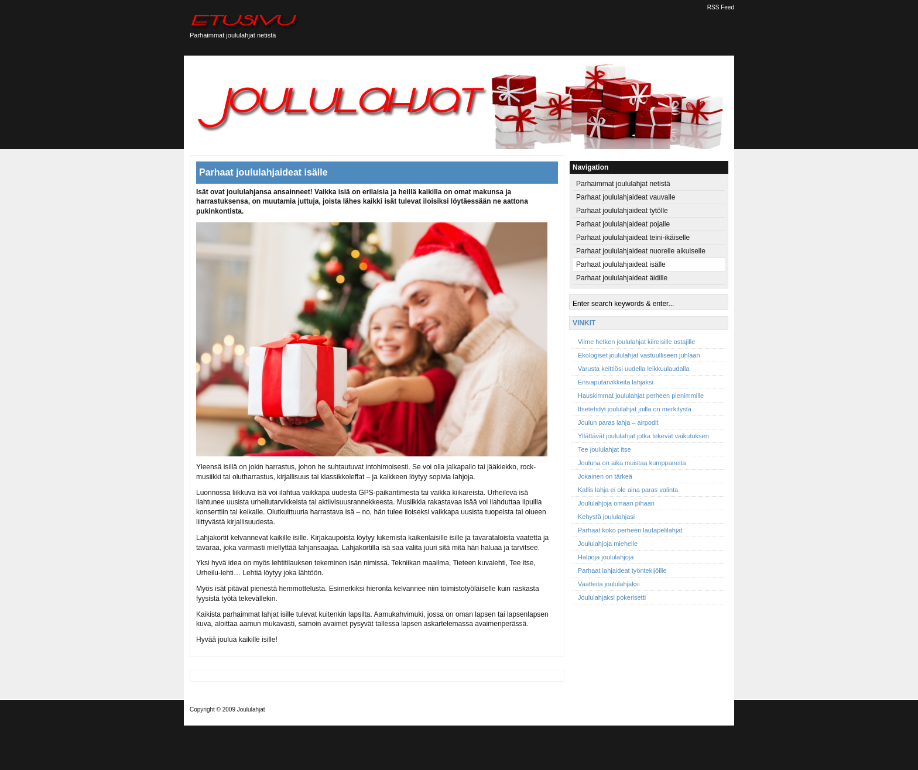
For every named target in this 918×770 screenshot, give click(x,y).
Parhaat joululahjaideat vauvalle (625, 197)
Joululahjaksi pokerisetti (612, 597)
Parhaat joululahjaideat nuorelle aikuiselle (640, 251)
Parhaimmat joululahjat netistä (623, 184)
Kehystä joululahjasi (606, 516)
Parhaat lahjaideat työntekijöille (622, 570)
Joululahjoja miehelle (608, 543)
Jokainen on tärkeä (605, 476)
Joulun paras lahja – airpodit (618, 422)
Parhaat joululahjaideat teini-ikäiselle (633, 237)
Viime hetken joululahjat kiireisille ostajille (636, 341)
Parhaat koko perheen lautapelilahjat (630, 530)
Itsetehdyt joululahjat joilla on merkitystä (634, 408)
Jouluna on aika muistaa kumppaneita (632, 462)
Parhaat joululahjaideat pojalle (623, 224)
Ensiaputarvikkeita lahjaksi (615, 382)
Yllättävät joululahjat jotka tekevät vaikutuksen (643, 435)
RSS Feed (720, 7)
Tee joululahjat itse (604, 449)
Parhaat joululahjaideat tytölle (622, 211)
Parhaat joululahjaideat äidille (621, 278)
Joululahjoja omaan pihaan (616, 503)
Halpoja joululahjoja (605, 557)
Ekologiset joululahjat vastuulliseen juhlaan (639, 355)
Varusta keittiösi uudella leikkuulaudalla (634, 368)
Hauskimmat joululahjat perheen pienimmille (641, 395)
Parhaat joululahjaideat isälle (263, 172)
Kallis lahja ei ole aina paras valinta (628, 489)
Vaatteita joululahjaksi (609, 583)
